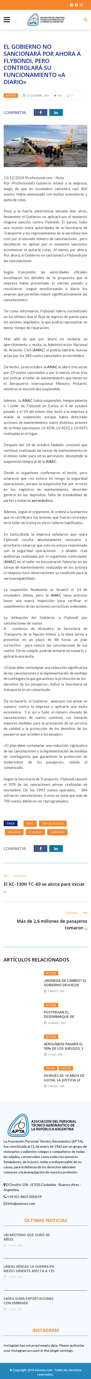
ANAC (30, 823)
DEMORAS (14, 832)
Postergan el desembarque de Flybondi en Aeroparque (59, 1019)
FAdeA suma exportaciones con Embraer (29, 1300)
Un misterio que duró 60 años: (27, 1237)
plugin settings (62, 1350)
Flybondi (35, 832)
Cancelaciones (53, 823)
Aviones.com (44, 1370)
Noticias (11, 95)
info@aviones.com (21, 1203)
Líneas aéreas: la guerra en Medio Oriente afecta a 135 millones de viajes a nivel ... (29, 1271)
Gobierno (57, 832)
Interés (50, 1068)
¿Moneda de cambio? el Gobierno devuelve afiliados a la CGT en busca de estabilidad (65, 987)
